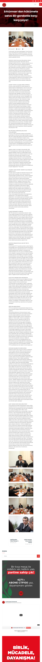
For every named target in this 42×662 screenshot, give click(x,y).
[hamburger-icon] (35, 4)
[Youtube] (40, 1)
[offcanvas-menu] (40, 4)
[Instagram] (38, 1)
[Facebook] (35, 1)
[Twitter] (33, 1)
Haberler (18, 49)
